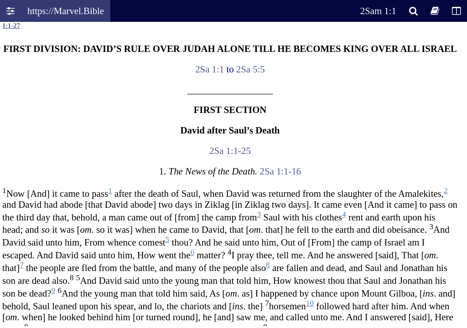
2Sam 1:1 (378, 10)
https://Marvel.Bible (65, 10)
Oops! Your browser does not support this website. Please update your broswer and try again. (233, 174)
